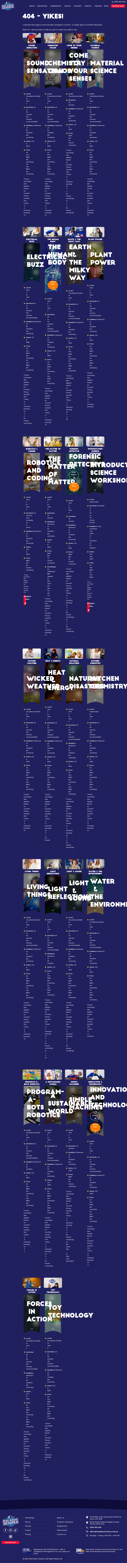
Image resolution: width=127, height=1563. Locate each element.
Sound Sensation (31, 47)
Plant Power (95, 239)
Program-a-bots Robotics (31, 1083)
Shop (106, 6)
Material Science (95, 47)
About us (60, 1518)
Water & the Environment (95, 873)
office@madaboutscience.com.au (104, 1531)
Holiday (78, 6)
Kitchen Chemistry (95, 662)
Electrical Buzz (31, 241)
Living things (32, 871)
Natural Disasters (74, 662)
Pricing (28, 1534)
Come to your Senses (74, 47)
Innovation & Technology (95, 1083)
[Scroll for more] (31, 84)
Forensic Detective (74, 450)
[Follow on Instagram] (10, 1530)
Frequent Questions (65, 1522)
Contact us (61, 1534)
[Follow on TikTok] (15, 1530)
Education (42, 6)
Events (89, 6)
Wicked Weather (31, 662)
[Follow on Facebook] (5, 1530)
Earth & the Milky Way (74, 241)
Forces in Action (32, 1291)
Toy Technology (53, 1291)
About (32, 6)
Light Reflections (53, 873)
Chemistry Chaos (53, 47)
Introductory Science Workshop (95, 451)
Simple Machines (74, 1083)
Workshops (56, 6)
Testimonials (62, 1530)
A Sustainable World (52, 1083)
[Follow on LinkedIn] (10, 1536)
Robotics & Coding (32, 450)
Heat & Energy (53, 661)
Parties (98, 6)
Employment (62, 1526)
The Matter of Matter (53, 450)
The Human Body (53, 241)
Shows (68, 6)
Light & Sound (74, 871)
